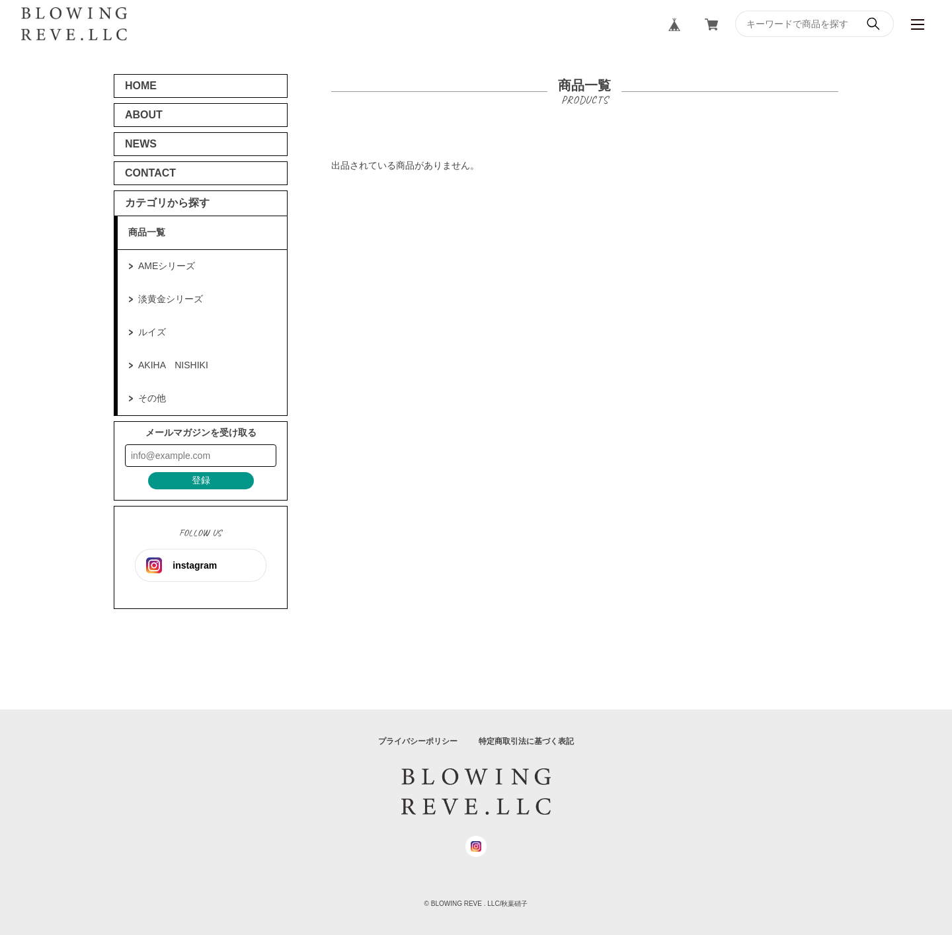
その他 (152, 398)
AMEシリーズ (166, 266)
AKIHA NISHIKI (173, 365)
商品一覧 (146, 232)
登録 (201, 480)
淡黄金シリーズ (170, 299)
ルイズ (152, 332)
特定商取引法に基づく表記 (526, 741)
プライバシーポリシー (417, 741)
